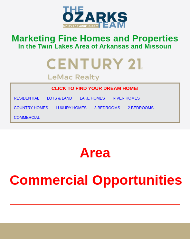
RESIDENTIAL (26, 98)
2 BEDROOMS (141, 108)
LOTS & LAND (59, 98)
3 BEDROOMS (107, 108)
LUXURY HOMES (71, 108)
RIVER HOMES (126, 98)
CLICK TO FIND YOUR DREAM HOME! (95, 88)
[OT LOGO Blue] (95, 9)
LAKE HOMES (92, 98)
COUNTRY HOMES (31, 108)
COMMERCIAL (27, 117)
